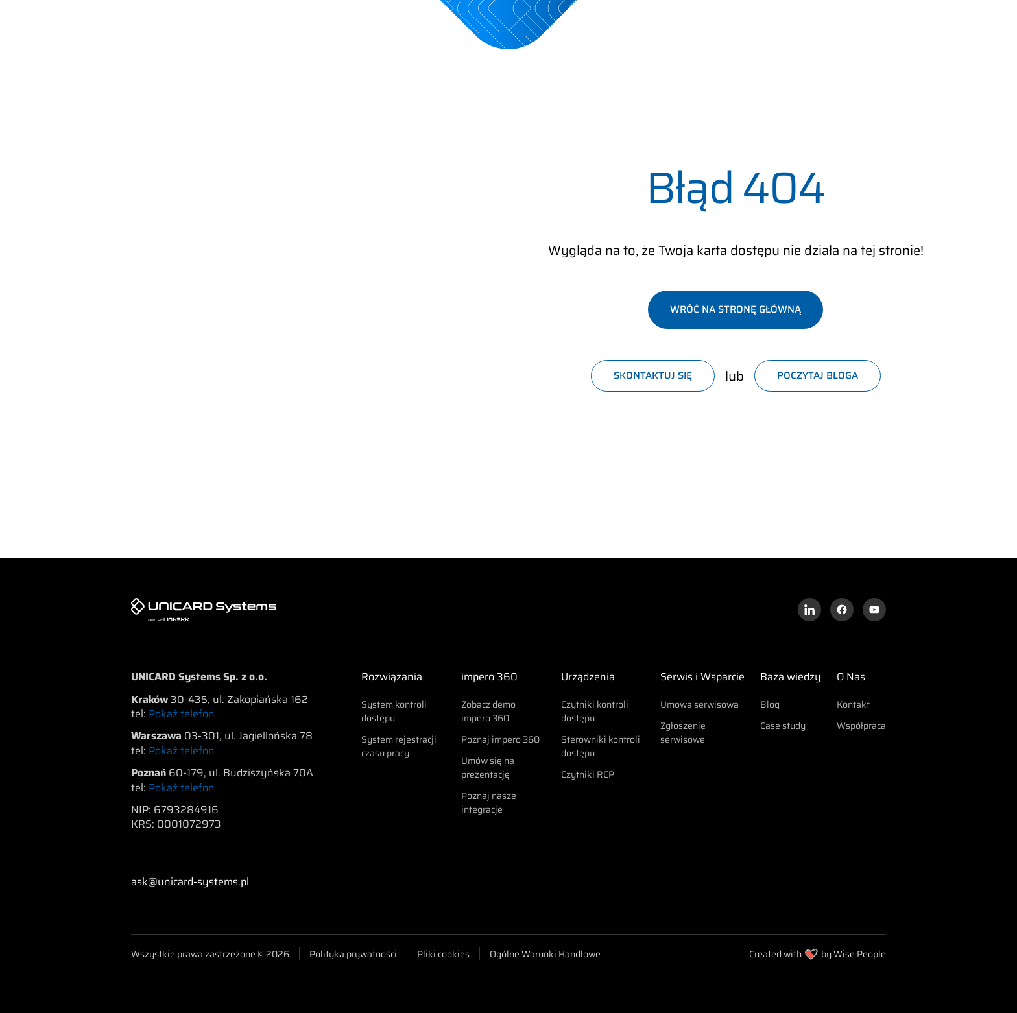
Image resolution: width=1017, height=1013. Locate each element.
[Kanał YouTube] (874, 609)
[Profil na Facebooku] (842, 609)
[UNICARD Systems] (123, 24)
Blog (770, 704)
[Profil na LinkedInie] (809, 609)
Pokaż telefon (182, 714)
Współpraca (861, 726)
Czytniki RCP (587, 774)
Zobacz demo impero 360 (488, 711)
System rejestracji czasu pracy (399, 746)
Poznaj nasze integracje (488, 802)
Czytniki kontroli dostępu (594, 711)
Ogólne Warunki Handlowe (545, 954)
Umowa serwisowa (699, 704)
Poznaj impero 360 (500, 739)
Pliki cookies (443, 954)
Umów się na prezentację (487, 767)
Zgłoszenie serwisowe (683, 732)
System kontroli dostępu (394, 711)
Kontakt (853, 704)
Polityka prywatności (353, 954)
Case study (783, 726)
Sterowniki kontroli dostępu (600, 746)
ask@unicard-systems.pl (190, 882)
